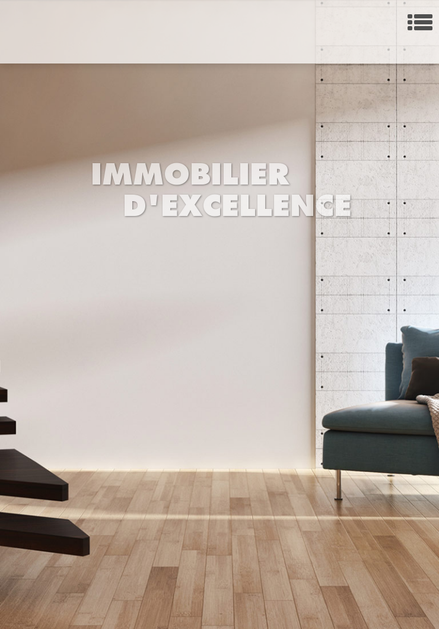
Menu (420, 22)
